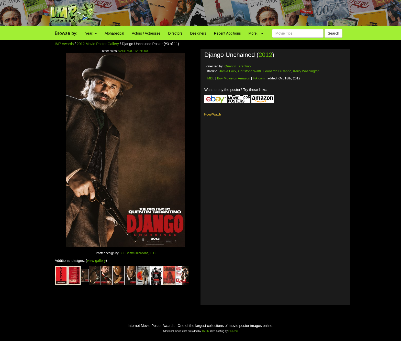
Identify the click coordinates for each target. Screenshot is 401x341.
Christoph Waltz (249, 71)
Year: (91, 33)
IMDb (210, 78)
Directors (175, 33)
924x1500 (125, 51)
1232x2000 (141, 51)
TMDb (205, 331)
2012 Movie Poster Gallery (98, 44)
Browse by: (66, 33)
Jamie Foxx (227, 71)
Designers (198, 33)
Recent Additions (227, 33)
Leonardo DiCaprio (277, 71)
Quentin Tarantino (238, 66)
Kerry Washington (306, 71)
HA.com (259, 78)
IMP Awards (64, 44)
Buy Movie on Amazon (233, 78)
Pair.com (233, 331)
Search (333, 33)
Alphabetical (114, 33)
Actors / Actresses (146, 33)
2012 (265, 54)
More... (256, 33)
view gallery (96, 261)
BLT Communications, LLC (137, 253)
